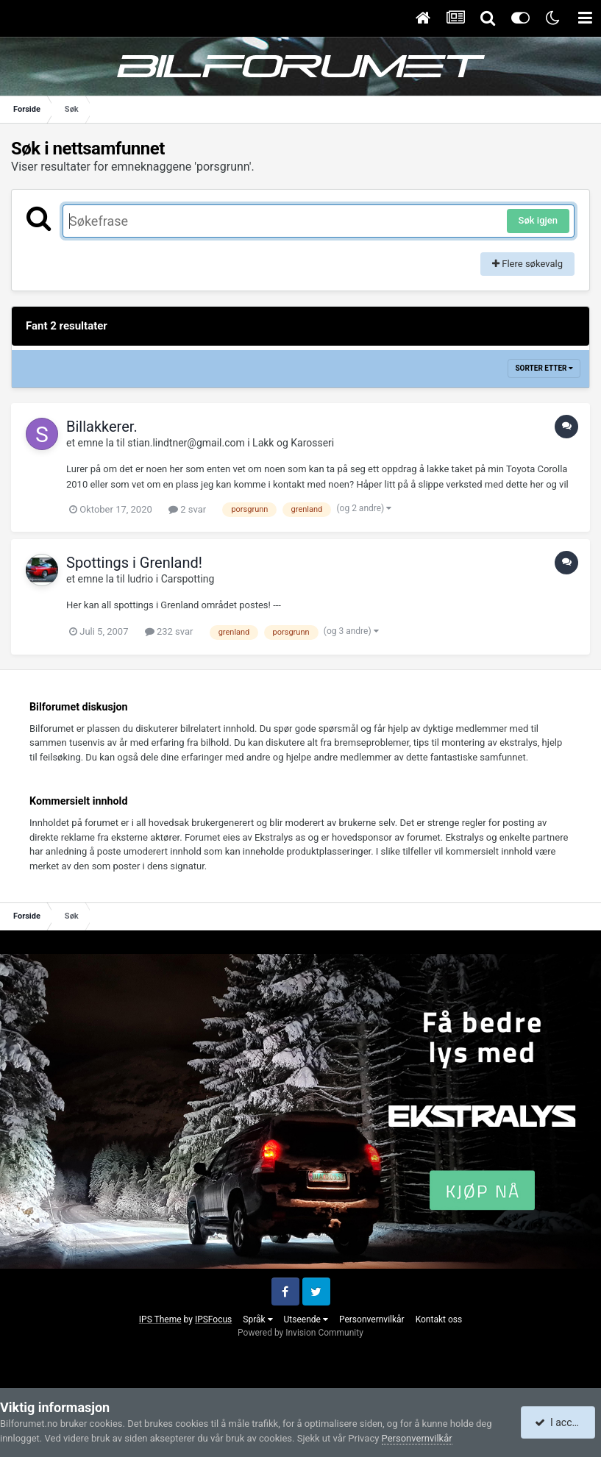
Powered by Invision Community (300, 1333)
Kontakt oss (439, 1319)
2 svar (187, 509)
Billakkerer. (102, 426)
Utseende (306, 1319)
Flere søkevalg (527, 263)
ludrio (140, 579)
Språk (257, 1319)
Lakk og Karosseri (293, 443)
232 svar (169, 631)
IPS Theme (160, 1319)
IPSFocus (213, 1319)
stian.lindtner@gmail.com (186, 443)
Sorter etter (544, 368)
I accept (559, 1422)
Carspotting (188, 579)
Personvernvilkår (372, 1319)
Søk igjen (538, 220)
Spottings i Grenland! (134, 562)
